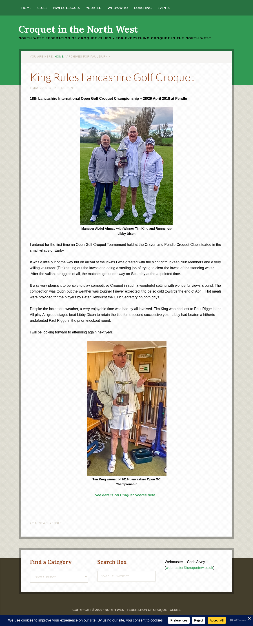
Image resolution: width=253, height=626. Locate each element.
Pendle (56, 523)
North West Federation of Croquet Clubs (142, 610)
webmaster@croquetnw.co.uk (189, 568)
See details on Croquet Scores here (125, 495)
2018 (33, 523)
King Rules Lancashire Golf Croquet (112, 77)
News (43, 523)
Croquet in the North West (78, 29)
